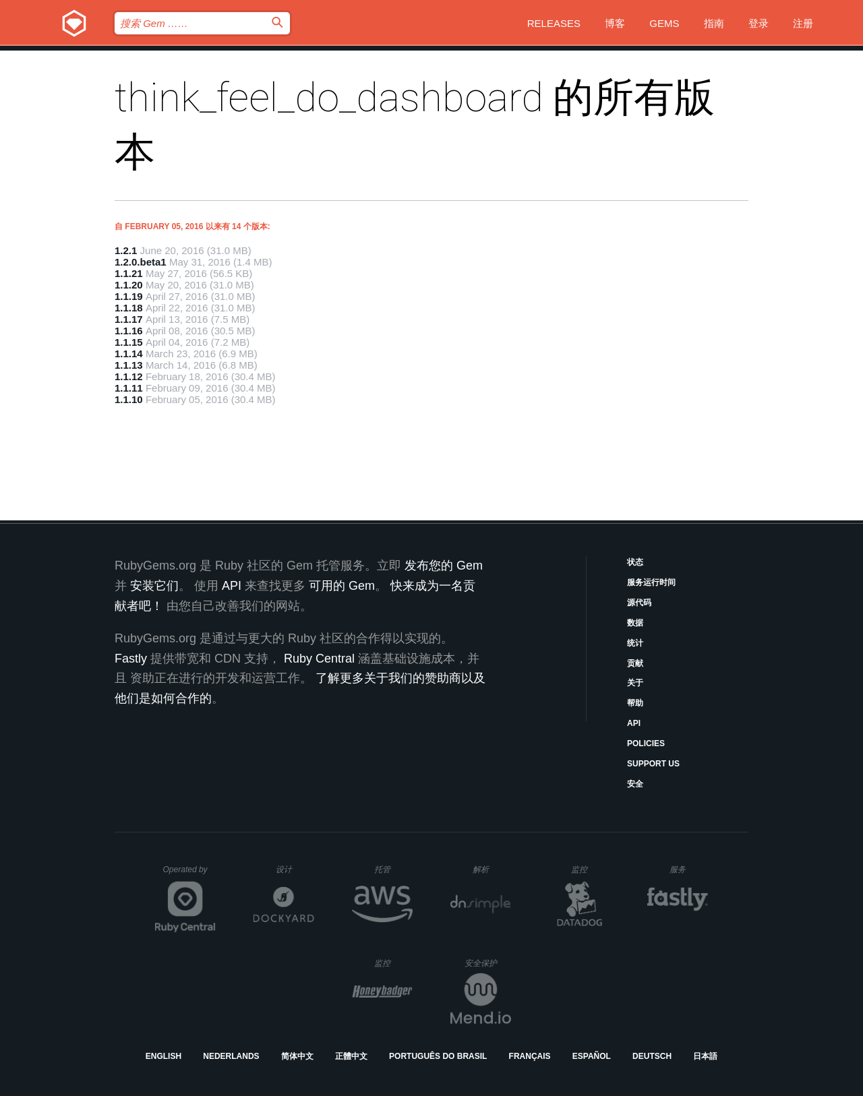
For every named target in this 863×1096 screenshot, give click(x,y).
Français (530, 1056)
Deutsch (652, 1056)
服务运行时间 (651, 582)
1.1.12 (129, 376)
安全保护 (488, 963)
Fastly (131, 658)
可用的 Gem (342, 585)
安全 (635, 784)
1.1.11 (129, 388)
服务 (688, 869)
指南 (714, 23)
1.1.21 (129, 273)
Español (591, 1056)
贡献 (635, 663)
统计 (635, 643)
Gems (664, 23)
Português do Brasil (438, 1056)
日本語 (705, 1056)
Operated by (189, 874)
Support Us (653, 763)
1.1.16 (129, 330)
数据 (635, 623)
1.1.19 (129, 296)
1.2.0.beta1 (141, 262)
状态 (635, 562)
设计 (295, 869)
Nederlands (231, 1056)
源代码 (639, 602)
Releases (554, 23)
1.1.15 (129, 342)
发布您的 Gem (444, 565)
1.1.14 (129, 353)
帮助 (635, 703)
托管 (391, 869)
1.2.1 (126, 250)
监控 (590, 869)
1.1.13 (129, 365)
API (634, 723)
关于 (635, 683)
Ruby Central (319, 658)
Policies (646, 743)
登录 (758, 23)
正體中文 (351, 1056)
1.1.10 (129, 399)
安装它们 (154, 585)
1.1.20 (129, 285)
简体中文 (297, 1056)
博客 (615, 23)
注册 (803, 23)
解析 (492, 869)
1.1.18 (129, 307)
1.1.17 (129, 319)
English (163, 1056)
